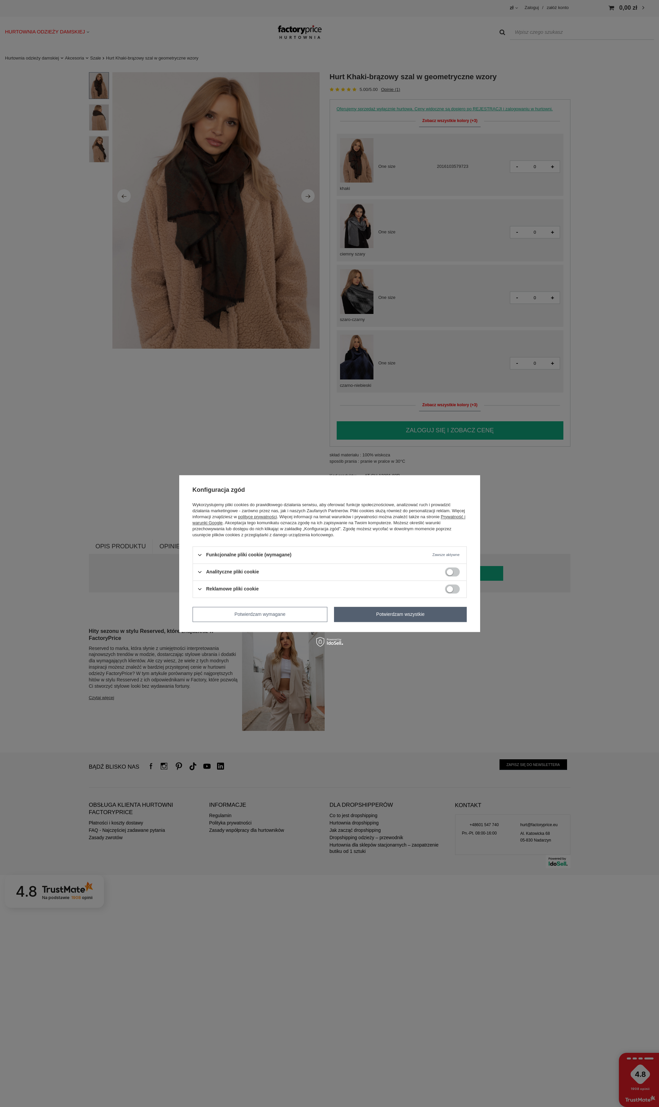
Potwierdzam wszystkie (400, 614)
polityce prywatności (257, 516)
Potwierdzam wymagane (260, 614)
